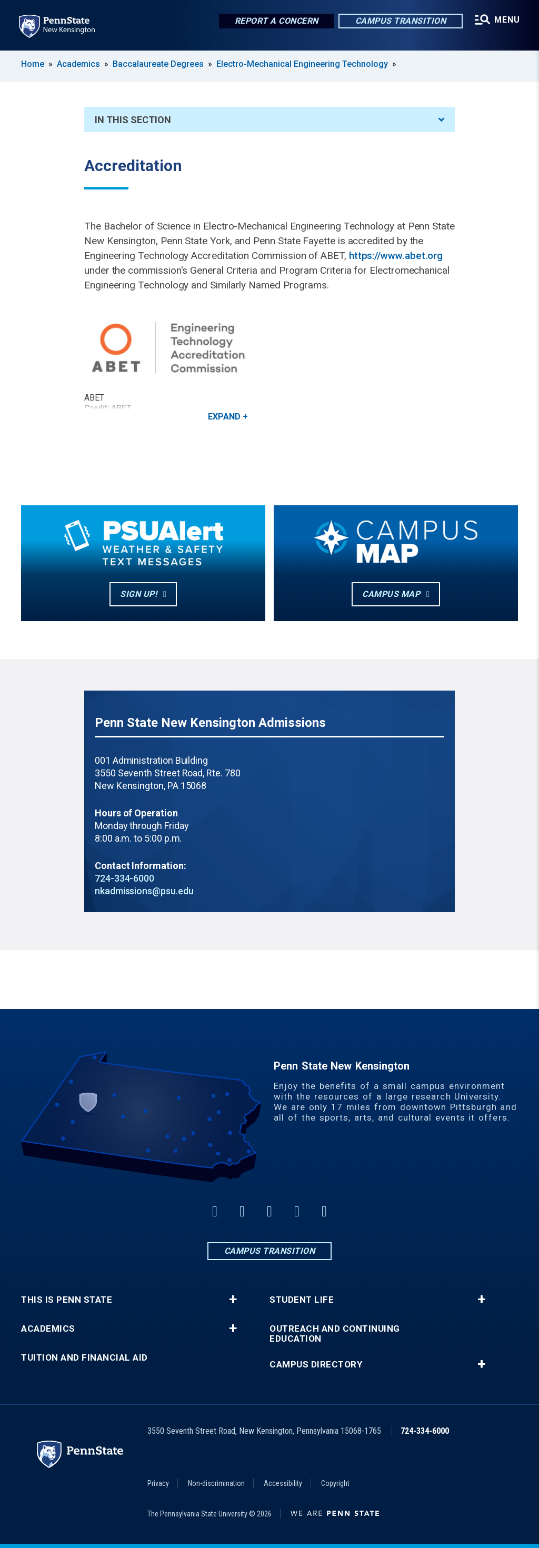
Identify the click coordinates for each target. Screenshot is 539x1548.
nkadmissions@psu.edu (144, 890)
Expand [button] (224, 417)
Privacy (158, 1483)
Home (32, 64)
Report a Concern (276, 21)
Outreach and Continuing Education (335, 1334)
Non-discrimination (216, 1483)
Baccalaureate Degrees (158, 64)
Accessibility (283, 1483)
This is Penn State (66, 1300)
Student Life (302, 1300)
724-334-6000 (124, 878)
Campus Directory (316, 1365)
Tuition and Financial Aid (84, 1358)
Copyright (335, 1483)
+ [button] (233, 1299)
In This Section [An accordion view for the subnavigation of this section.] (269, 119)
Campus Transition (400, 21)
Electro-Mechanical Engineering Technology (302, 64)
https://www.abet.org (396, 255)
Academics (78, 64)
